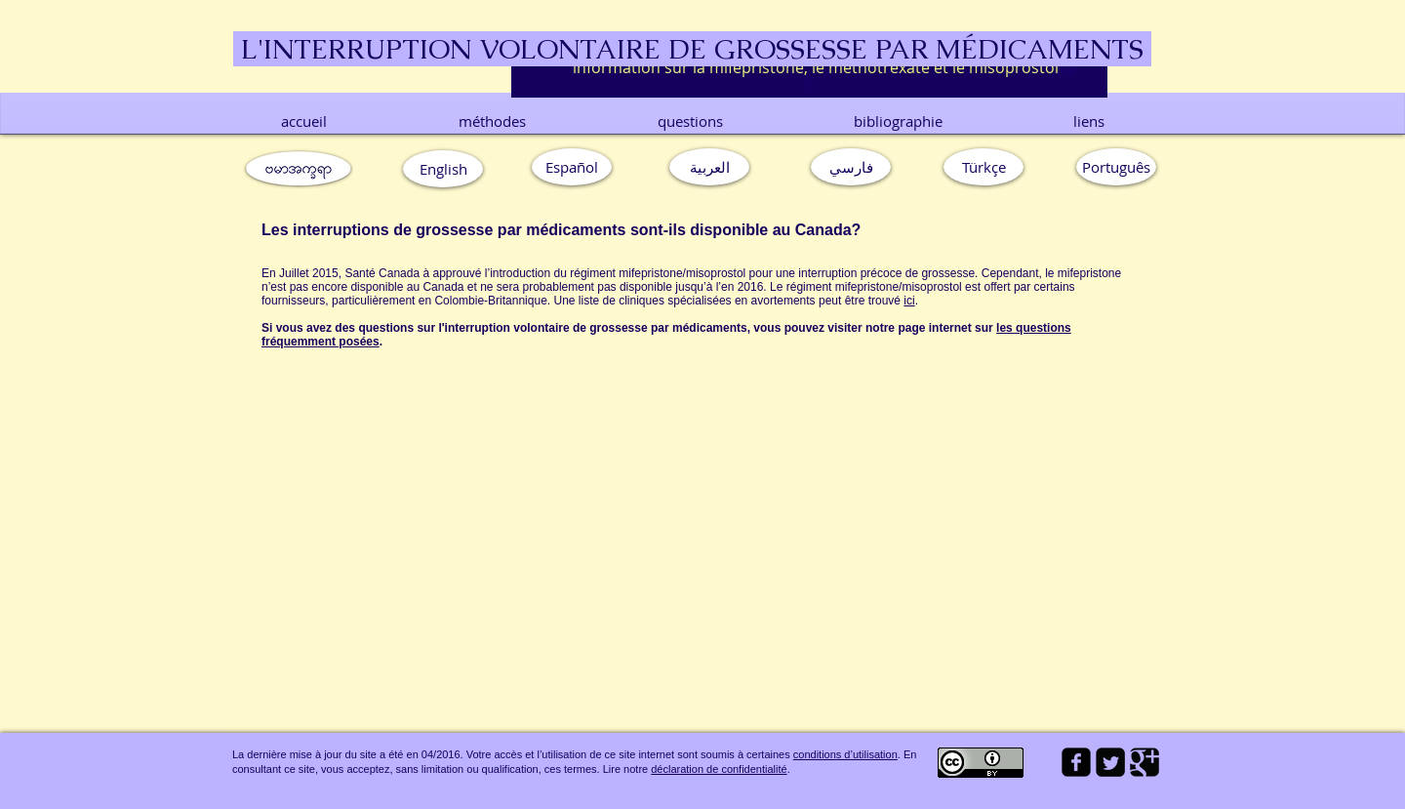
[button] (1116, 166)
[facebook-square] (1076, 762)
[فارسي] (851, 166)
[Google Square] (1144, 762)
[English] (443, 168)
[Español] (572, 166)
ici (908, 300)
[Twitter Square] (1110, 762)
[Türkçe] (983, 166)
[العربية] (709, 166)
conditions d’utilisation (845, 754)
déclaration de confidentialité (718, 769)
